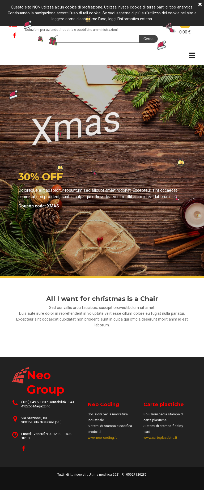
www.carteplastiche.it (160, 438)
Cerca (148, 38)
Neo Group (46, 20)
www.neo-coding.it (102, 438)
